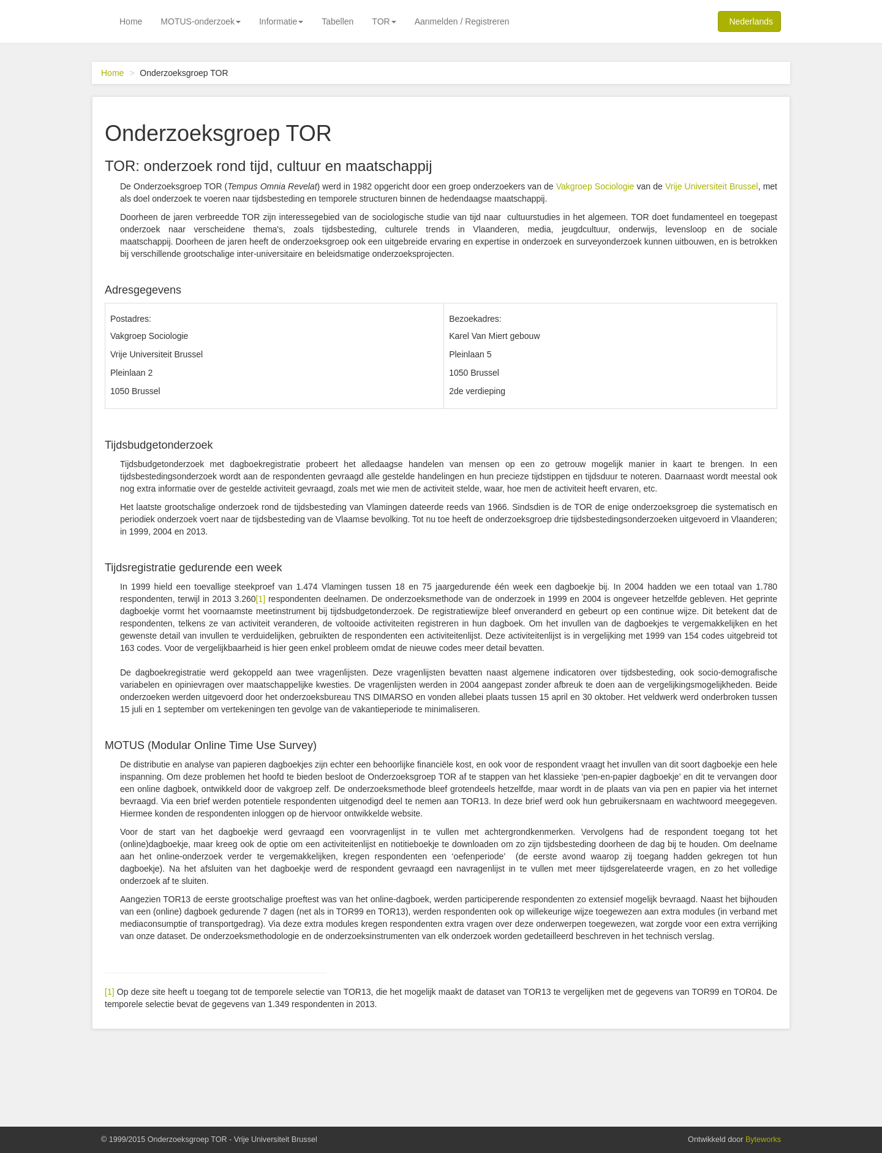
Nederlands (749, 20)
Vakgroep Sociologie (595, 186)
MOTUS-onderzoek (200, 21)
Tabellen (337, 21)
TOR (384, 21)
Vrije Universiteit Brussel (711, 186)
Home (130, 21)
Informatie (281, 21)
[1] (261, 599)
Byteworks (763, 1139)
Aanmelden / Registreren (462, 21)
